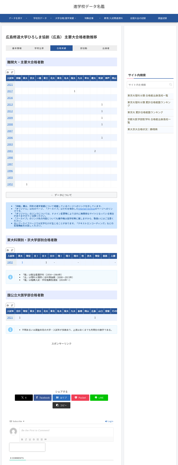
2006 (10, 137)
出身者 (106, 48)
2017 (10, 91)
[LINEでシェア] (89, 398)
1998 (10, 157)
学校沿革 (39, 48)
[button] (108, 398)
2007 (10, 131)
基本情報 (17, 48)
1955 (10, 177)
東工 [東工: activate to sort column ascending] (46, 78)
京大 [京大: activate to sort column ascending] (32, 78)
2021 (10, 84)
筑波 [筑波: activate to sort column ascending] (100, 78)
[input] (150, 84)
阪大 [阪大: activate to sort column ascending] (73, 78)
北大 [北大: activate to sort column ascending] (52, 78)
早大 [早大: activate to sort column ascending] (87, 78)
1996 (10, 171)
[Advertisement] (61, 365)
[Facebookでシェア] (33, 398)
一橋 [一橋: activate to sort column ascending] (39, 78)
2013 (10, 104)
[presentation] (27, 439)
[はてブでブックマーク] (52, 398)
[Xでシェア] (15, 398)
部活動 (83, 48)
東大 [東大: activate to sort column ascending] (25, 78)
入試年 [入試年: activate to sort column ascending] (10, 78)
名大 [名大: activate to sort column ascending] (66, 78)
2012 (10, 111)
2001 (10, 151)
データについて (63, 195)
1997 (10, 164)
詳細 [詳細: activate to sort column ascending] (18, 78)
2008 (10, 124)
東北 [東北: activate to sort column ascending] (59, 78)
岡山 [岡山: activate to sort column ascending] (114, 78)
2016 (10, 97)
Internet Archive (86, 208)
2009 (10, 117)
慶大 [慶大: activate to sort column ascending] (93, 78)
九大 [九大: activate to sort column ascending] (80, 78)
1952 (10, 184)
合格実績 (61, 48)
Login (109, 413)
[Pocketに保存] (71, 398)
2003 (10, 144)
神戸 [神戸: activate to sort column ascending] (107, 78)
